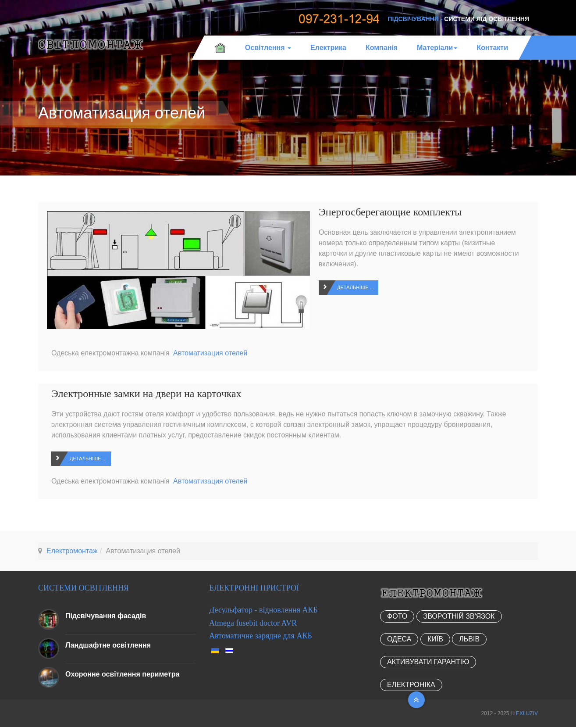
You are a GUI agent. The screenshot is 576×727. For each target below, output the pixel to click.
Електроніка (411, 684)
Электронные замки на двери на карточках (146, 393)
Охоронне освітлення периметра (122, 674)
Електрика (328, 47)
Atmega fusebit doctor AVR (253, 623)
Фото (397, 616)
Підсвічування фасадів (105, 616)
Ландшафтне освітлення (108, 645)
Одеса (399, 639)
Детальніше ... (355, 287)
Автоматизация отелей (210, 353)
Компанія (382, 47)
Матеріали (437, 47)
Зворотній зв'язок (459, 616)
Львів (469, 639)
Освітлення (268, 47)
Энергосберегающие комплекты (390, 212)
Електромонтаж (72, 551)
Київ (435, 639)
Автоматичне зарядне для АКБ (260, 635)
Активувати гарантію (428, 662)
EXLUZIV (527, 713)
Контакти (492, 47)
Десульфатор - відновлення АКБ (263, 609)
